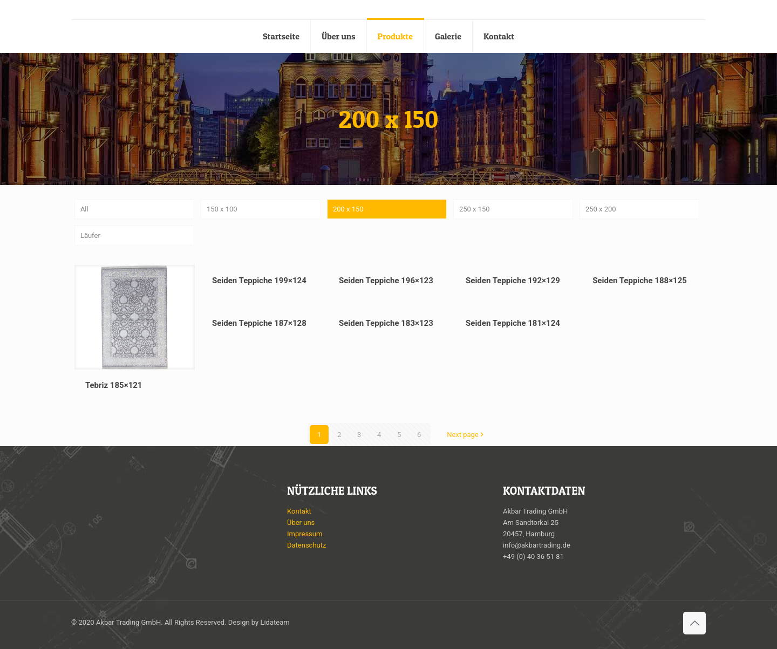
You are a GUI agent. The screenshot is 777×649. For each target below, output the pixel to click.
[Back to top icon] (694, 623)
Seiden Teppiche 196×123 (386, 280)
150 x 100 (222, 209)
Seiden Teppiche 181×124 (513, 323)
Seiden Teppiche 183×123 (386, 323)
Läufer (90, 235)
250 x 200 (600, 209)
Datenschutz (306, 545)
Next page (466, 435)
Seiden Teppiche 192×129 (513, 280)
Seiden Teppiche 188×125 (639, 280)
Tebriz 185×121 (113, 385)
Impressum (304, 534)
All (84, 209)
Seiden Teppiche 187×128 (259, 323)
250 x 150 (474, 209)
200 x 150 (348, 209)
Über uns (301, 522)
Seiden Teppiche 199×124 (259, 280)
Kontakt (299, 511)
